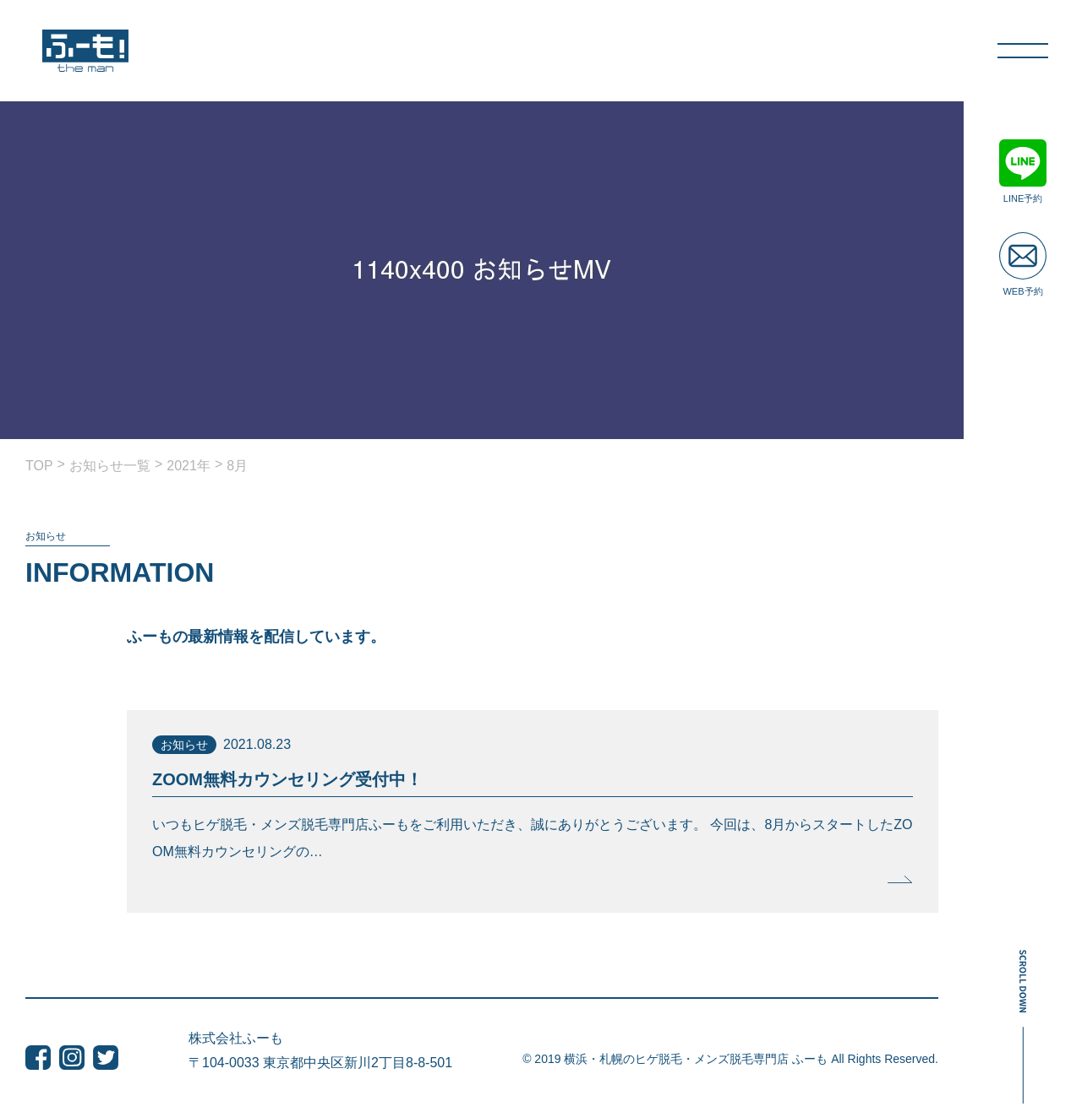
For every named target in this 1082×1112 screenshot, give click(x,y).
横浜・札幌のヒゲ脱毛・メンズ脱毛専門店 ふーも (696, 1059)
